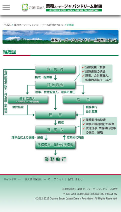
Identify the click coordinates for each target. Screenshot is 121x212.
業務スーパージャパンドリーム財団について (39, 25)
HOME (7, 25)
